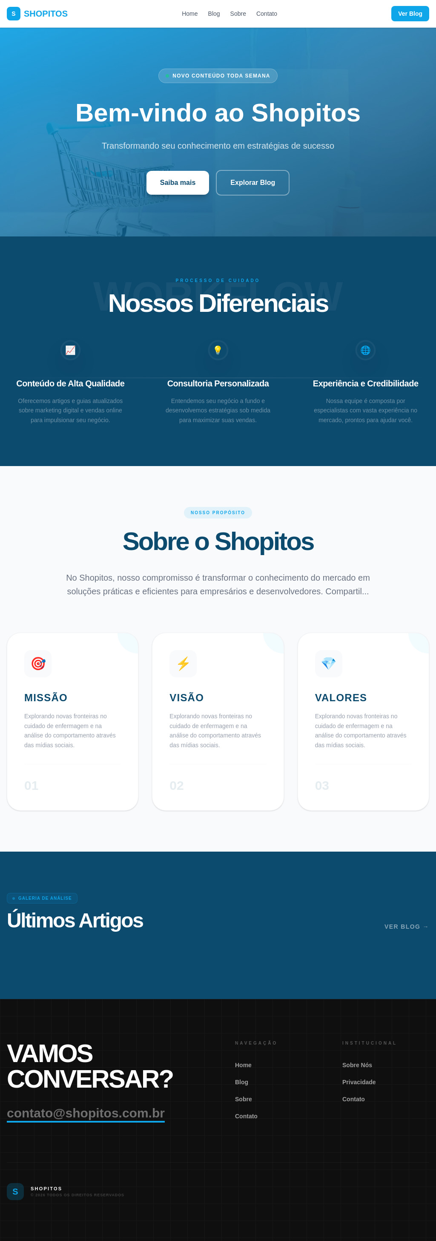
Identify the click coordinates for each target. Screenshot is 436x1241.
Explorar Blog (252, 182)
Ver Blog (410, 13)
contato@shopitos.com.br (86, 1113)
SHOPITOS (37, 13)
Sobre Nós (357, 1065)
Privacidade (359, 1082)
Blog (214, 13)
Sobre (238, 13)
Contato (266, 13)
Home (190, 13)
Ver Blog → (406, 926)
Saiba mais (178, 182)
